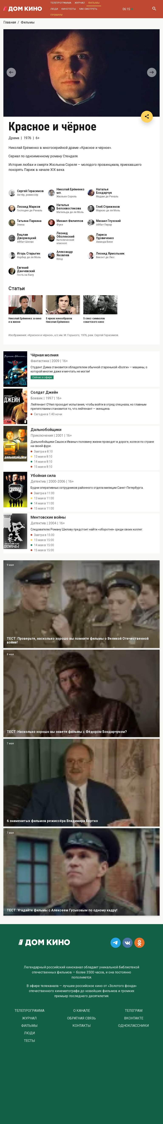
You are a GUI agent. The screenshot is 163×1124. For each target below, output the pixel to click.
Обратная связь (81, 1018)
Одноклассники (133, 1026)
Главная (9, 22)
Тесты (29, 1041)
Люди (54, 9)
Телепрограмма (60, 2)
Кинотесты (68, 9)
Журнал (80, 2)
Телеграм (133, 1011)
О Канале (81, 1011)
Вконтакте (133, 1018)
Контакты (81, 1026)
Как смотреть (88, 9)
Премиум (56, 15)
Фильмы (93, 2)
